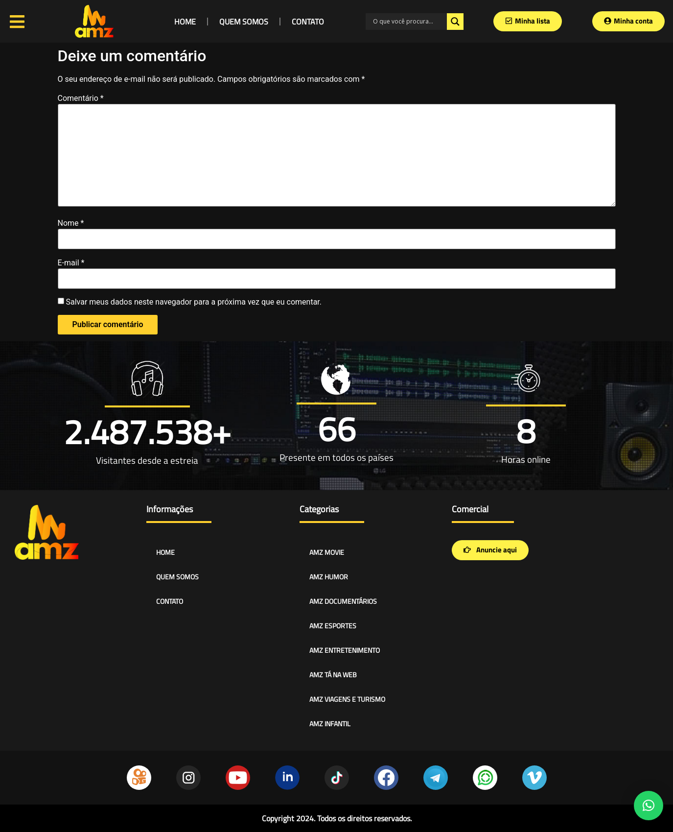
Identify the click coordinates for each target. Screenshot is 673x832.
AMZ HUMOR (328, 576)
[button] (648, 805)
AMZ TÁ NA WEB (333, 674)
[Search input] (408, 21)
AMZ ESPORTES (332, 625)
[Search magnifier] (455, 21)
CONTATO (308, 21)
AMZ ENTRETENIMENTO (344, 650)
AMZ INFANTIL (329, 723)
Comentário (81, 98)
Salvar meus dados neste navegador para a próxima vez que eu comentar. (194, 302)
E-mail (71, 263)
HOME (185, 21)
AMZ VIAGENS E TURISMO (347, 699)
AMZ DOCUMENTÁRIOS (343, 601)
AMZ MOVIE (326, 552)
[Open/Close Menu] (16, 21)
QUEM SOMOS (243, 21)
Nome (71, 223)
